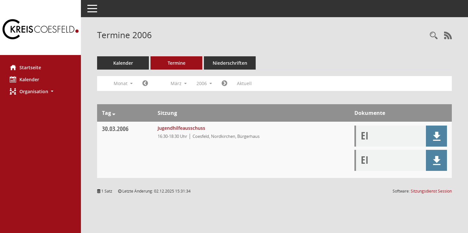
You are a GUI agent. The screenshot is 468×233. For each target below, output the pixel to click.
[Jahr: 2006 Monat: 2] (145, 83)
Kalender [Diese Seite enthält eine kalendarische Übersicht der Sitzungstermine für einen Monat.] (24, 79)
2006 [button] (204, 83)
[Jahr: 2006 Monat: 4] (224, 83)
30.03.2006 (115, 128)
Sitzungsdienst (431, 191)
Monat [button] (123, 83)
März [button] (179, 83)
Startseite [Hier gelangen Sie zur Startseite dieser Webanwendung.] (25, 67)
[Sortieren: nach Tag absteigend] (113, 112)
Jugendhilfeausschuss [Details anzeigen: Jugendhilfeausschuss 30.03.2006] (181, 128)
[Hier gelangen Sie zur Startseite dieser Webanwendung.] (40, 30)
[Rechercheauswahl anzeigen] (434, 35)
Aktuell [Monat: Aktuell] (244, 83)
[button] (40, 91)
